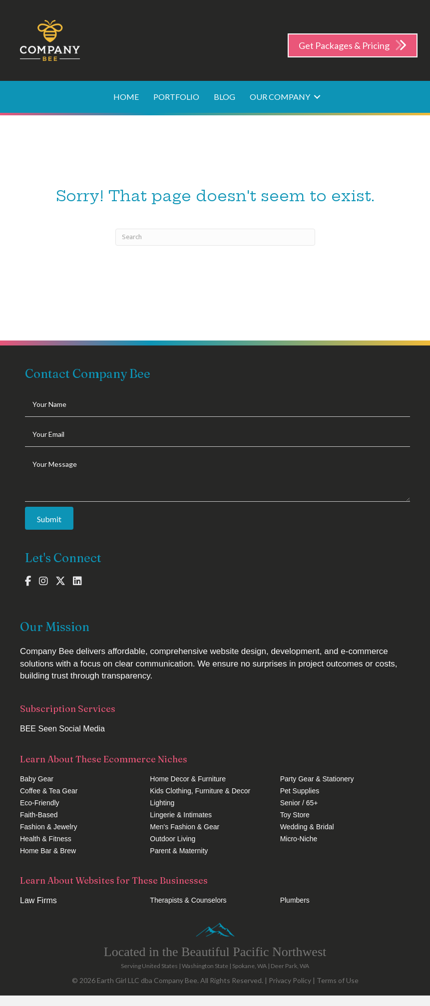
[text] (217, 404)
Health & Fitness (45, 839)
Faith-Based (38, 815)
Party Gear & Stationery (317, 779)
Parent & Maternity (179, 851)
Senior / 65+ (299, 803)
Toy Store (295, 815)
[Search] (215, 237)
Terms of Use (338, 980)
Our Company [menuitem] (280, 96)
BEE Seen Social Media (62, 728)
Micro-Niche (299, 839)
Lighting (162, 803)
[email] (217, 434)
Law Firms (38, 900)
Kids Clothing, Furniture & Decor (200, 791)
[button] (317, 97)
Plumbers (295, 900)
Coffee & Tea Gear (48, 791)
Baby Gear (36, 779)
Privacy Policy (290, 980)
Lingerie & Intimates (181, 815)
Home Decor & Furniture (188, 779)
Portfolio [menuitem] (176, 96)
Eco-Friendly (39, 803)
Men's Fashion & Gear (184, 827)
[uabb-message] (217, 477)
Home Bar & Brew (48, 851)
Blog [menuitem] (224, 96)
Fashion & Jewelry (48, 827)
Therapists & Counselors (188, 900)
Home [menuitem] (126, 96)
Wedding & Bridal (307, 827)
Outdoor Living (172, 839)
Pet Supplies (300, 791)
